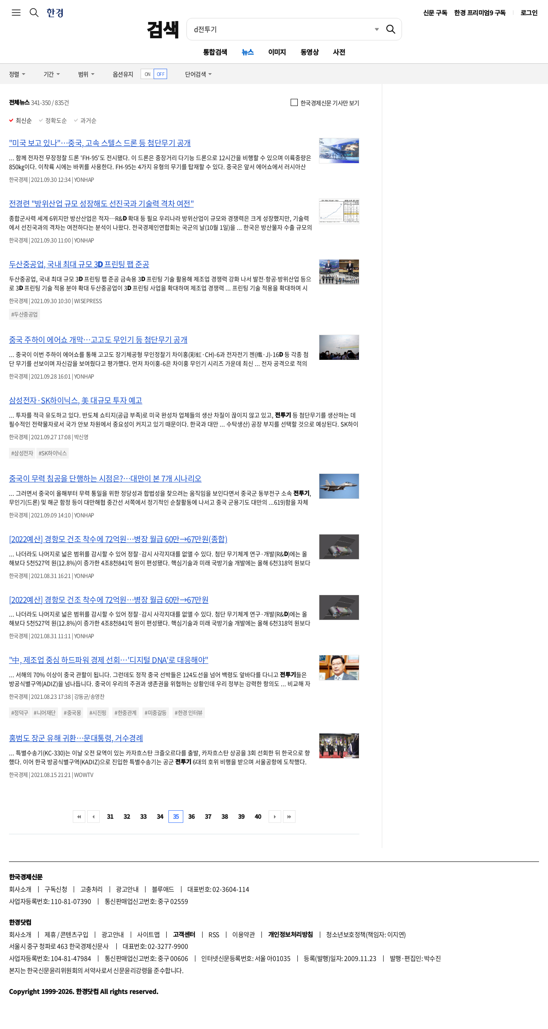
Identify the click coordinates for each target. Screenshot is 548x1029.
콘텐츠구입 (74, 934)
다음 (275, 816)
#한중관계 (125, 713)
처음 (79, 816)
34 (160, 816)
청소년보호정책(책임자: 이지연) (366, 934)
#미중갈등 (155, 713)
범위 (83, 74)
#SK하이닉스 (52, 453)
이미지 (277, 52)
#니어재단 (44, 713)
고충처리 (91, 888)
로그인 (529, 12)
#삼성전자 (22, 453)
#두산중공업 (24, 314)
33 (143, 816)
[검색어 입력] (283, 29)
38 (224, 816)
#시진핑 (97, 713)
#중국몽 (72, 713)
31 (110, 816)
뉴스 (248, 52)
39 (241, 816)
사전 (339, 52)
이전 (93, 816)
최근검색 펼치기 (370, 29)
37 (208, 816)
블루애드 (163, 888)
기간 (49, 74)
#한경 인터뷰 (188, 713)
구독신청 (55, 888)
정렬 (14, 74)
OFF (160, 74)
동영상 (309, 52)
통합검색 (215, 52)
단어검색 (195, 74)
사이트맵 (148, 934)
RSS (213, 934)
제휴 (50, 934)
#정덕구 (19, 713)
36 (191, 816)
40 (258, 816)
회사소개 (20, 888)
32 (127, 816)
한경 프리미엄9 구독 (479, 12)
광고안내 (127, 888)
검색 (162, 29)
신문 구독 (435, 12)
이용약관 (243, 934)
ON (147, 74)
